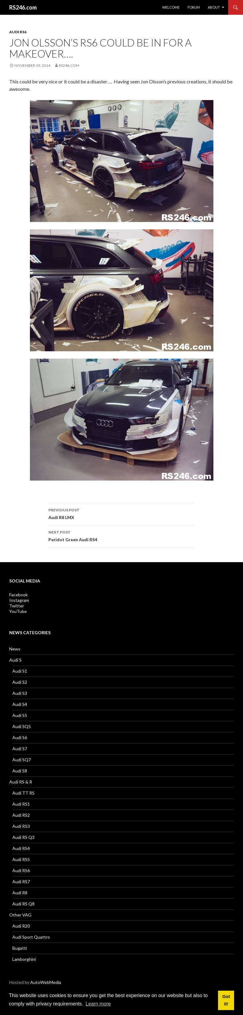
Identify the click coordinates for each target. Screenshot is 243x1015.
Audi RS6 (18, 32)
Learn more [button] (98, 1003)
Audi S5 (19, 715)
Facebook (18, 594)
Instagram (19, 600)
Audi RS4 (21, 848)
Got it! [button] (226, 1000)
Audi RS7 (21, 881)
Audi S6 (19, 737)
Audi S (15, 660)
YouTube (18, 611)
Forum (193, 7)
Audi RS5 (21, 859)
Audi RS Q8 (23, 903)
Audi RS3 (21, 826)
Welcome (170, 7)
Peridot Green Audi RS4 (121, 535)
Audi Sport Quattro (31, 937)
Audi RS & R (20, 781)
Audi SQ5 (21, 726)
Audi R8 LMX (121, 513)
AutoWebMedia (45, 982)
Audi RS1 (21, 804)
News (14, 648)
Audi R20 (21, 925)
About (214, 7)
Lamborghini (24, 959)
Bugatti (19, 948)
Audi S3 (19, 693)
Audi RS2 (21, 815)
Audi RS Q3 (23, 837)
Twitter (16, 605)
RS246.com (23, 7)
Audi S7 (19, 748)
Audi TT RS (23, 792)
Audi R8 (19, 892)
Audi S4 (19, 704)
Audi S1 (19, 671)
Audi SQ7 (21, 759)
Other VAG (20, 914)
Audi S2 (19, 682)
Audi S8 (19, 770)
